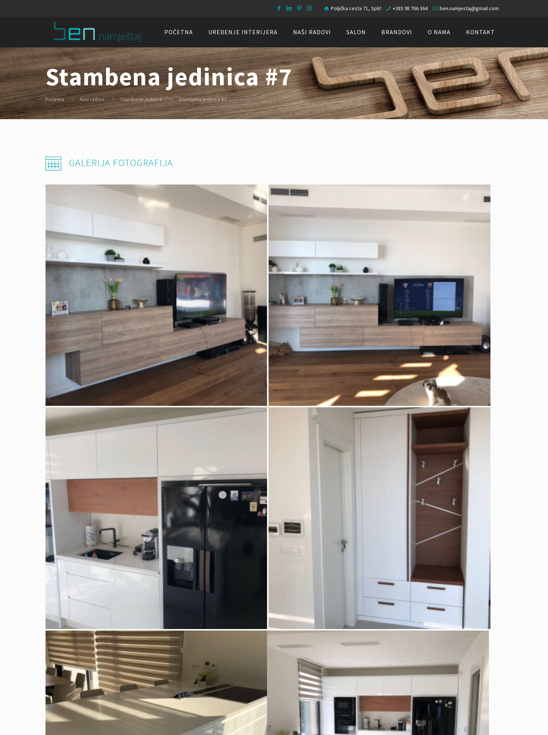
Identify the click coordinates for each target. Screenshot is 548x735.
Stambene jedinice (141, 99)
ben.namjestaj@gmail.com (469, 8)
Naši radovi (92, 99)
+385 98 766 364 (410, 8)
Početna (55, 99)
